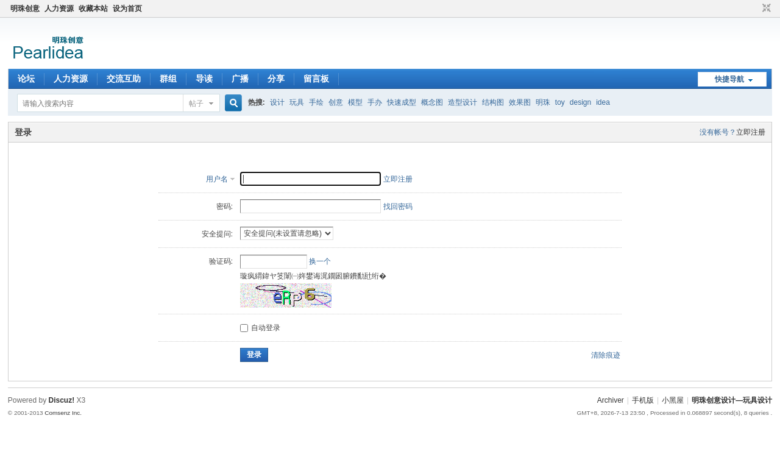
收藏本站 (93, 8)
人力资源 (59, 8)
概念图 (432, 102)
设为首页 (127, 8)
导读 (204, 78)
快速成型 (401, 102)
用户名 (217, 179)
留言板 (316, 78)
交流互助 (124, 78)
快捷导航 (729, 79)
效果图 (520, 102)
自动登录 (260, 327)
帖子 (196, 103)
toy (560, 102)
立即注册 (750, 132)
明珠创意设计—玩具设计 (732, 400)
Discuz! (62, 400)
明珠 (543, 102)
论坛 (26, 78)
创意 (335, 102)
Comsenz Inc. (63, 412)
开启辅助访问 (755, 8)
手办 (374, 102)
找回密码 (398, 206)
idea (603, 102)
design (580, 102)
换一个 (320, 261)
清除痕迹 (605, 355)
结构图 (493, 102)
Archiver (610, 400)
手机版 (643, 400)
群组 (168, 78)
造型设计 (462, 102)
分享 (276, 78)
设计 (277, 102)
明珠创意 (25, 8)
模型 (355, 102)
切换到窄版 (765, 8)
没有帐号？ (718, 132)
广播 (240, 78)
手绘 (316, 102)
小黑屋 (673, 400)
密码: (224, 206)
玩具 (296, 102)
